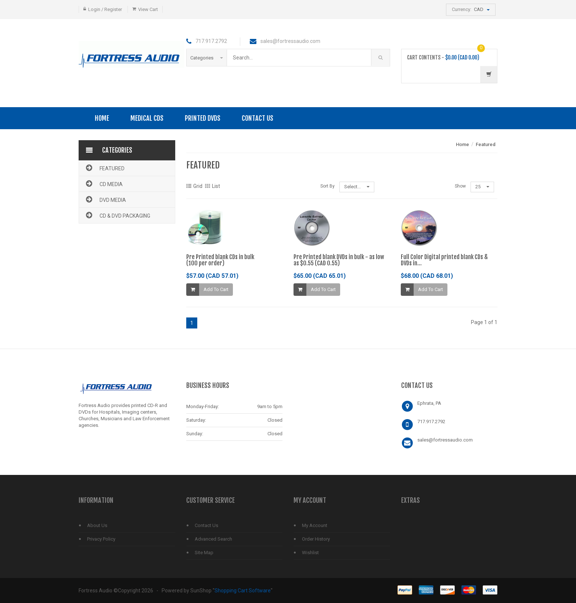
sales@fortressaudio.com (445, 440)
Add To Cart (216, 289)
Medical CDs (146, 118)
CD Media (103, 183)
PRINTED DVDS (202, 118)
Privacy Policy (101, 539)
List (212, 186)
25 (482, 186)
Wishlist (310, 552)
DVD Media (105, 199)
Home (102, 118)
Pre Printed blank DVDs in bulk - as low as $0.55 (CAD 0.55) (339, 260)
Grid (194, 186)
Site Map (204, 552)
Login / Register (105, 9)
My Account (314, 525)
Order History (316, 539)
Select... (357, 186)
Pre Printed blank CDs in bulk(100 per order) (220, 260)
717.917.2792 (431, 421)
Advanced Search (213, 539)
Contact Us (257, 118)
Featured (104, 167)
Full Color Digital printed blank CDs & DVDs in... (444, 260)
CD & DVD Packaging (117, 215)
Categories (206, 58)
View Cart (148, 9)
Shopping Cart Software (243, 590)
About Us (97, 525)
